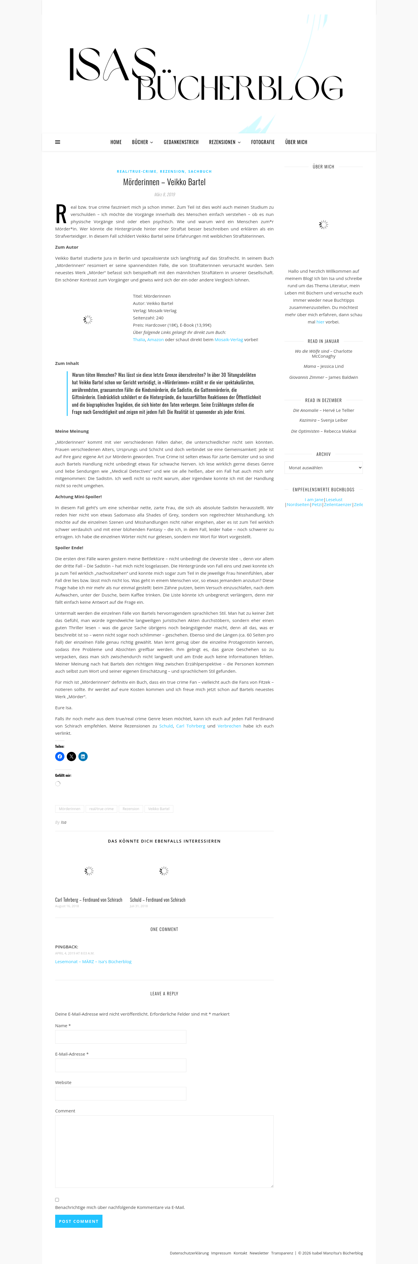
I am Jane (314, 499)
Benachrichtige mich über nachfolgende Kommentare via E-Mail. (120, 1207)
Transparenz (282, 1253)
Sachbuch (200, 171)
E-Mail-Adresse (72, 1054)
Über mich (296, 142)
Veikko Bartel (159, 808)
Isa (63, 822)
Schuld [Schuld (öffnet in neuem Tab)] (165, 726)
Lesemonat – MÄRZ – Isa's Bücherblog (93, 961)
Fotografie (263, 142)
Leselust (334, 499)
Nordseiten (298, 504)
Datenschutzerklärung (189, 1253)
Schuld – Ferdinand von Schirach (157, 899)
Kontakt (240, 1253)
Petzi (317, 504)
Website (63, 1082)
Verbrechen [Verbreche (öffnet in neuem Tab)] (229, 726)
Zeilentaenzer (338, 504)
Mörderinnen (69, 808)
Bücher (140, 142)
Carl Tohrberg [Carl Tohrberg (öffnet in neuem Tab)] (190, 726)
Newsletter (259, 1253)
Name (63, 1025)
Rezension (172, 171)
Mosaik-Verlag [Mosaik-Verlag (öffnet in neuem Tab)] (229, 339)
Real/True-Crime (137, 171)
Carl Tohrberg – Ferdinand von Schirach (88, 899)
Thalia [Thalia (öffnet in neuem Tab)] (139, 339)
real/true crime (101, 808)
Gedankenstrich (181, 142)
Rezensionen (222, 142)
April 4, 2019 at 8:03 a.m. (74, 953)
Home (116, 142)
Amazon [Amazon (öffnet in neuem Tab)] (155, 339)
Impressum (221, 1253)
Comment (65, 1111)
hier (320, 322)
